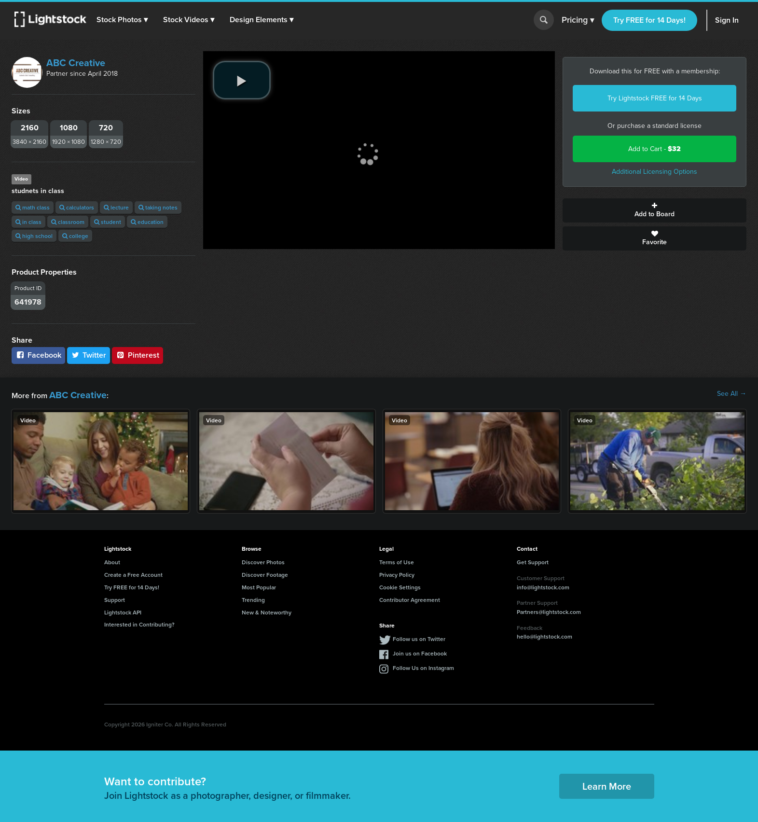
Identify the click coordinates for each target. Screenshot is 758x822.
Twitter (89, 355)
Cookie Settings (400, 585)
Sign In (727, 20)
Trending (253, 597)
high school (34, 236)
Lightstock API (122, 610)
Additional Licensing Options (654, 172)
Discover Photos (263, 560)
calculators (76, 207)
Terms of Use (396, 560)
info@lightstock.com (543, 585)
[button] (125, 20)
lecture (116, 207)
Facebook (38, 355)
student (107, 222)
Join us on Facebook (420, 651)
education (147, 222)
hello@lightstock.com (544, 634)
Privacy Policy (396, 573)
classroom (67, 222)
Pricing (578, 20)
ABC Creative (75, 63)
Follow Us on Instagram (423, 666)
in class (28, 222)
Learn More (606, 784)
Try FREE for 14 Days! (649, 20)
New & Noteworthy (266, 610)
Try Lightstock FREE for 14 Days (654, 98)
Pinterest (137, 355)
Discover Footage (265, 573)
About (112, 560)
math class (32, 207)
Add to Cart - (654, 149)
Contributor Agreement (409, 597)
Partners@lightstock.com (549, 609)
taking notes (158, 207)
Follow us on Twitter (419, 637)
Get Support (533, 560)
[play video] (242, 80)
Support (114, 597)
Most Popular (259, 585)
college (75, 236)
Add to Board (654, 210)
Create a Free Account (133, 573)
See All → (731, 394)
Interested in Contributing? (139, 622)
